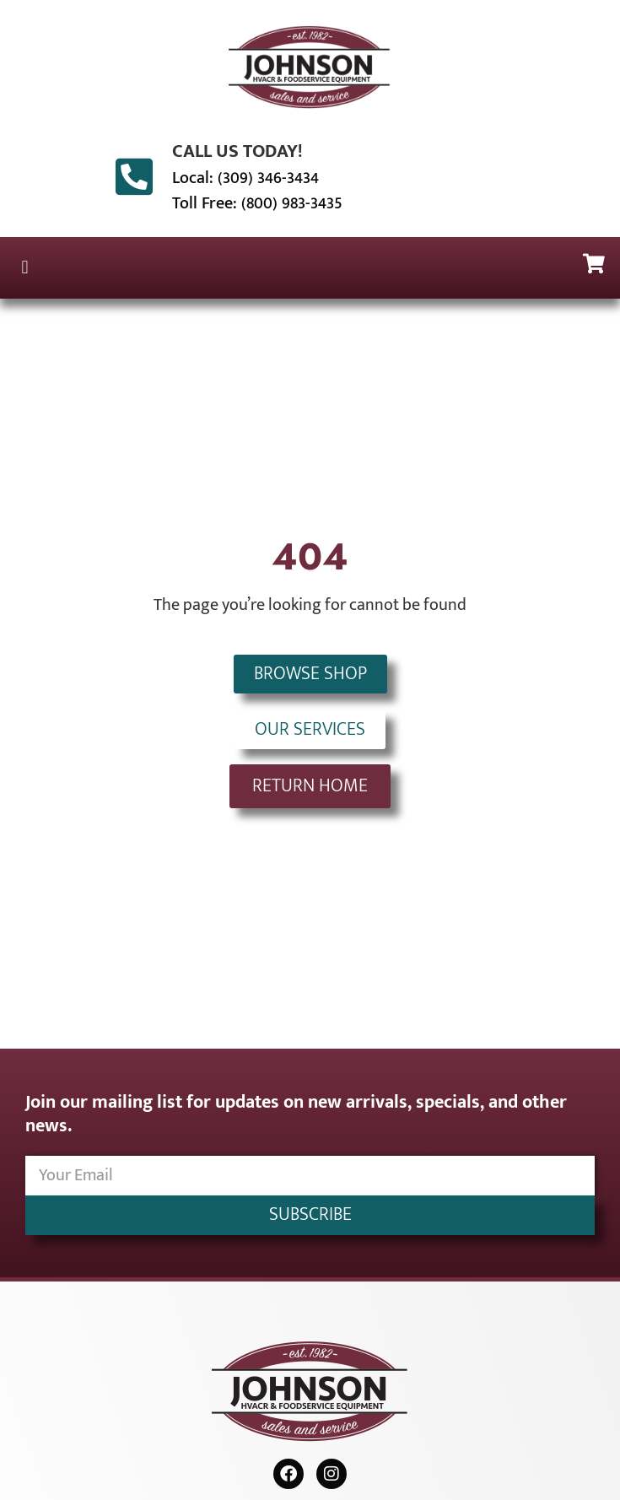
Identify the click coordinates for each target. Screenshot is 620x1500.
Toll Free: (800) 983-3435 (257, 203)
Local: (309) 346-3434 (245, 178)
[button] (25, 268)
